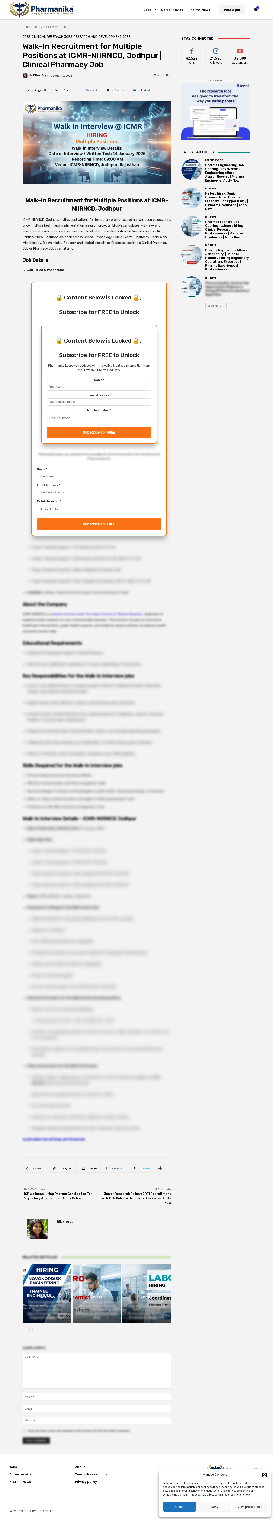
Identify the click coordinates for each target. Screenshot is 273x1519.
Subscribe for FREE (99, 432)
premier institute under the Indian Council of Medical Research (96, 614)
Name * (99, 380)
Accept (179, 1507)
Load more (216, 306)
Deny (214, 1507)
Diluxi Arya (40, 75)
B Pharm (96, 1297)
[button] (264, 1475)
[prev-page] (25, 1329)
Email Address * (99, 395)
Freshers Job (46, 1297)
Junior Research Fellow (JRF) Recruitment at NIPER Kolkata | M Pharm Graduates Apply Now (136, 1198)
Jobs (35, 27)
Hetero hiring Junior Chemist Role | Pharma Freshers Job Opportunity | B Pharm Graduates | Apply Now (226, 201)
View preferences (250, 1507)
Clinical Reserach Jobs (54, 27)
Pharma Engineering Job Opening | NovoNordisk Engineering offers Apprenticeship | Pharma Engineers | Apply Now (224, 172)
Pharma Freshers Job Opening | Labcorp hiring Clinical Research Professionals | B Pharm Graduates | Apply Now (224, 229)
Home (26, 27)
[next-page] (32, 1329)
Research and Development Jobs (102, 36)
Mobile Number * (99, 410)
